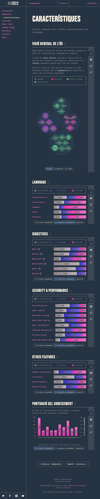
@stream (35, 273)
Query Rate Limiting (40, 315)
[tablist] (90, 63)
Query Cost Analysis (40, 325)
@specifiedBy (37, 264)
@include (35, 254)
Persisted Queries (39, 305)
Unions (35, 212)
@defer (35, 269)
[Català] (63, 3)
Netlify (68, 481)
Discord (67, 488)
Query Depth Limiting (41, 320)
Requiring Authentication (42, 340)
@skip (34, 249)
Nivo (70, 479)
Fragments (36, 207)
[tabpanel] (63, 109)
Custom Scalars (38, 202)
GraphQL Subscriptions (41, 372)
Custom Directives (39, 197)
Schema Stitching (39, 387)
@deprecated (37, 259)
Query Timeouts (38, 310)
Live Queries (37, 377)
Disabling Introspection (42, 330)
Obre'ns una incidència (77, 485)
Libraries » (77, 464)
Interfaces (36, 217)
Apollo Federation (39, 382)
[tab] (91, 53)
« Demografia (50, 464)
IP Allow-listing (39, 335)
